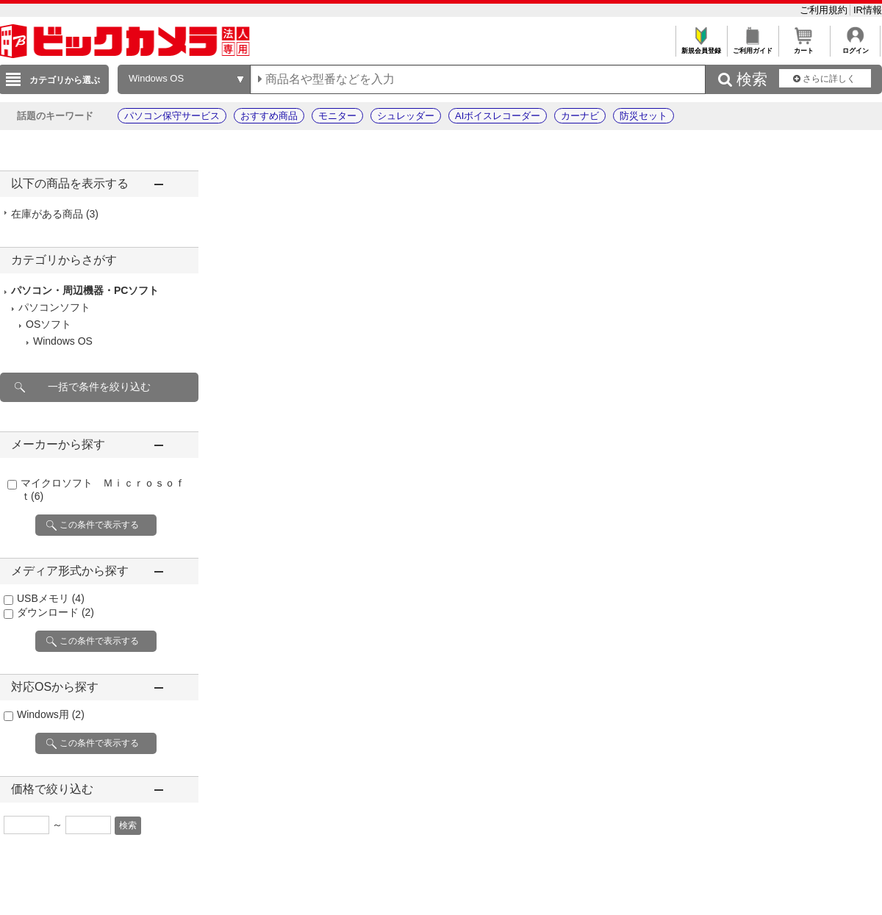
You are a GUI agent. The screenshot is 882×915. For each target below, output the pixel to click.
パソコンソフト (54, 307)
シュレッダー (405, 115)
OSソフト (48, 324)
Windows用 (51, 714)
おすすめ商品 (269, 115)
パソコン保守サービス (172, 115)
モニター (337, 115)
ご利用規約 (825, 9)
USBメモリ (51, 598)
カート (804, 46)
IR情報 (867, 9)
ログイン (855, 46)
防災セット (643, 115)
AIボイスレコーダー (497, 115)
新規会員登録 (701, 46)
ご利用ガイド (752, 46)
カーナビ (580, 115)
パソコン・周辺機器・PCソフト (85, 290)
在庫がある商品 (54, 214)
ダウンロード (55, 612)
